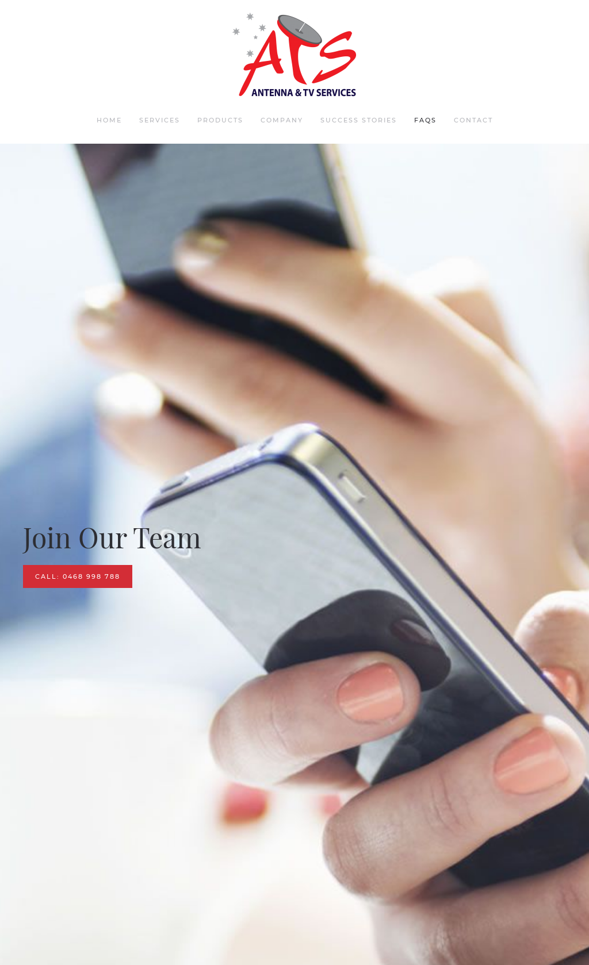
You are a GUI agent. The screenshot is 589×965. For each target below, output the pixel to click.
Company (282, 120)
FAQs (425, 120)
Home (109, 120)
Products (220, 120)
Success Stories (358, 120)
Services (159, 120)
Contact (473, 120)
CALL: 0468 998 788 (77, 576)
